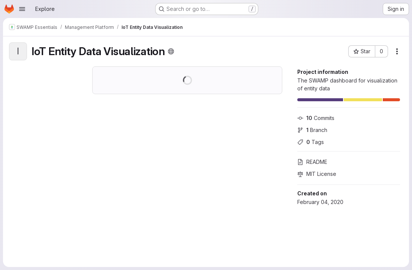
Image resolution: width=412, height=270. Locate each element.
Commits (315, 118)
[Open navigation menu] (22, 9)
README (312, 162)
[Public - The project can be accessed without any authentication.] (171, 51)
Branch (312, 130)
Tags (310, 142)
